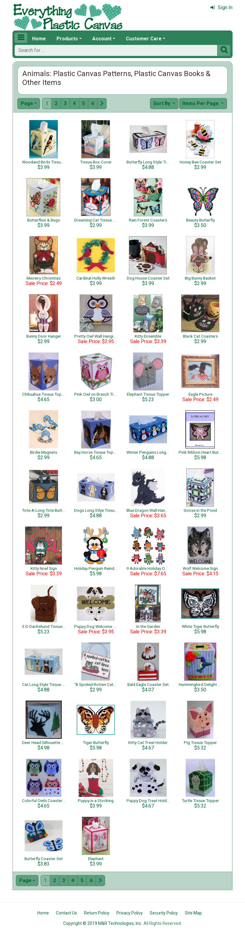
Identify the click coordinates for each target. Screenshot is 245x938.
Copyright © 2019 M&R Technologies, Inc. (102, 923)
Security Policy (164, 913)
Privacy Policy (129, 913)
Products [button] (67, 39)
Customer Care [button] (144, 39)
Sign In (221, 7)
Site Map (193, 913)
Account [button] (102, 39)
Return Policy (96, 913)
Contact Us (66, 913)
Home (39, 39)
